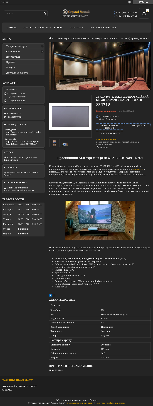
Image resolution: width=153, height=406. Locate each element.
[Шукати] (45, 13)
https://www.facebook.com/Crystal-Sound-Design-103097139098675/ (22, 142)
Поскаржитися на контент (80, 403)
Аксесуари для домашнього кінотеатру (79, 38)
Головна (11, 27)
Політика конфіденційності (110, 403)
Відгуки (10, 67)
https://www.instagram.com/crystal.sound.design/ (23, 133)
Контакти (76, 27)
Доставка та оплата (103, 27)
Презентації (13, 56)
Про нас (59, 27)
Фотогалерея (13, 51)
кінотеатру (138, 168)
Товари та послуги (35, 27)
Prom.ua (94, 400)
